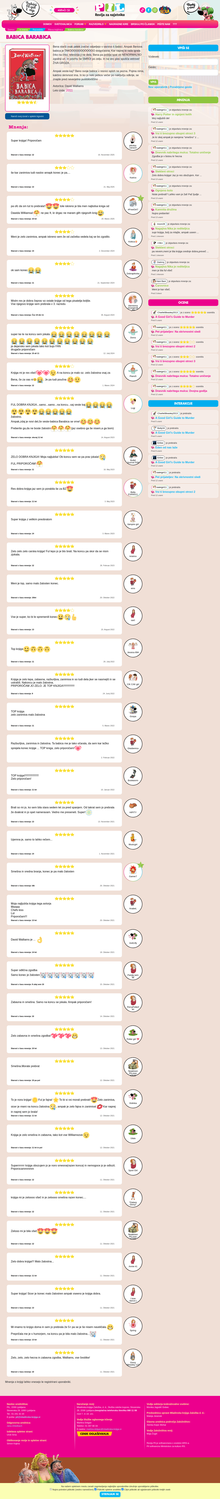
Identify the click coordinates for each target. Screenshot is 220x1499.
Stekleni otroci (162, 171)
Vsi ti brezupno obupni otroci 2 (173, 346)
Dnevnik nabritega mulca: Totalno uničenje (181, 152)
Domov (47, 24)
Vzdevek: (154, 56)
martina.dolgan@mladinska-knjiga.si (104, 1429)
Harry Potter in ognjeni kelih (171, 114)
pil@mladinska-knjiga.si (27, 1417)
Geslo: (152, 67)
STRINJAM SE (110, 1494)
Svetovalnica (63, 24)
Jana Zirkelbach (14, 1426)
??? (175, 24)
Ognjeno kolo (162, 190)
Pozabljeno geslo (181, 87)
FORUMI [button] (79, 24)
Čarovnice (159, 285)
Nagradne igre (118, 24)
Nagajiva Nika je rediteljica (170, 228)
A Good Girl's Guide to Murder (172, 316)
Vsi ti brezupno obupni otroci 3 (173, 133)
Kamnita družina (163, 209)
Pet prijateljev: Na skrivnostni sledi (175, 331)
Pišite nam (163, 24)
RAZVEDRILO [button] (96, 24)
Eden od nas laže (164, 447)
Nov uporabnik (157, 87)
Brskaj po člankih (143, 24)
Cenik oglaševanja (94, 1434)
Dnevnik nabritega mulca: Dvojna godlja (179, 390)
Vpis (153, 82)
